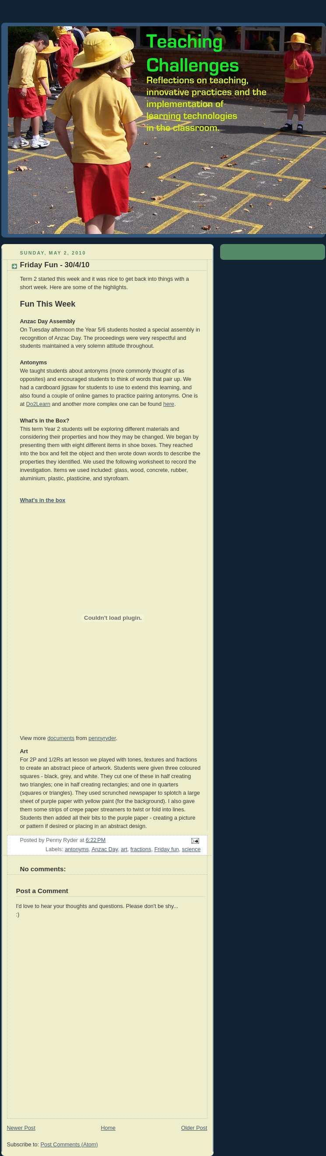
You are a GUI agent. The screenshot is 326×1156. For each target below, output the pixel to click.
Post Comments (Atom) (69, 1145)
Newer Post (21, 1128)
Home (108, 1128)
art (124, 849)
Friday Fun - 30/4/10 (55, 265)
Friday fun (166, 849)
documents (60, 738)
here (168, 404)
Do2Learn (38, 404)
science (191, 849)
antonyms (77, 849)
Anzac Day (104, 849)
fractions (140, 849)
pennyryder (102, 738)
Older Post (194, 1128)
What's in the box (43, 500)
